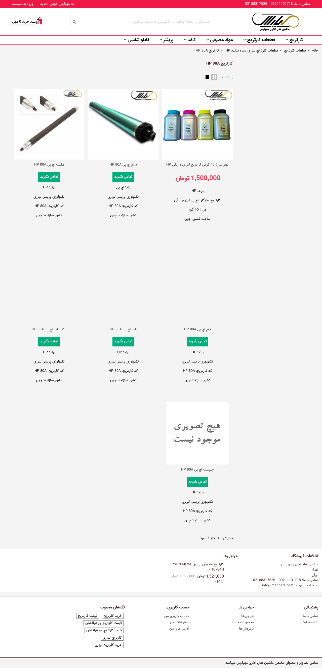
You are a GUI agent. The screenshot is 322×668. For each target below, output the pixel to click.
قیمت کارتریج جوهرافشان (103, 623)
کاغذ (192, 40)
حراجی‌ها (230, 556)
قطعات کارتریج (261, 40)
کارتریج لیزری (112, 638)
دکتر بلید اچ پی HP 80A (49, 329)
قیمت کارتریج (87, 616)
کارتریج (296, 40)
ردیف (226, 77)
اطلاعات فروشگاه (304, 556)
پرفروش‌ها (246, 629)
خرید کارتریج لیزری (108, 645)
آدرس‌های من (179, 629)
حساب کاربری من (176, 616)
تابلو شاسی (138, 40)
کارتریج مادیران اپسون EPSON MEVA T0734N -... (197, 567)
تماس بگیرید (123, 177)
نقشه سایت (310, 622)
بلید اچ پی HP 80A (123, 329)
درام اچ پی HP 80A (123, 164)
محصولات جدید (242, 622)
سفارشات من (179, 622)
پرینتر (168, 40)
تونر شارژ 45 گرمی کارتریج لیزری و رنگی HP (197, 164)
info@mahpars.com (277, 585)
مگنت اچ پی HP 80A (49, 164)
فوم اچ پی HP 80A (197, 329)
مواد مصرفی (221, 40)
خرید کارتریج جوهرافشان (104, 630)
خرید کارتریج (112, 616)
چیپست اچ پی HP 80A (197, 469)
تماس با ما (310, 616)
